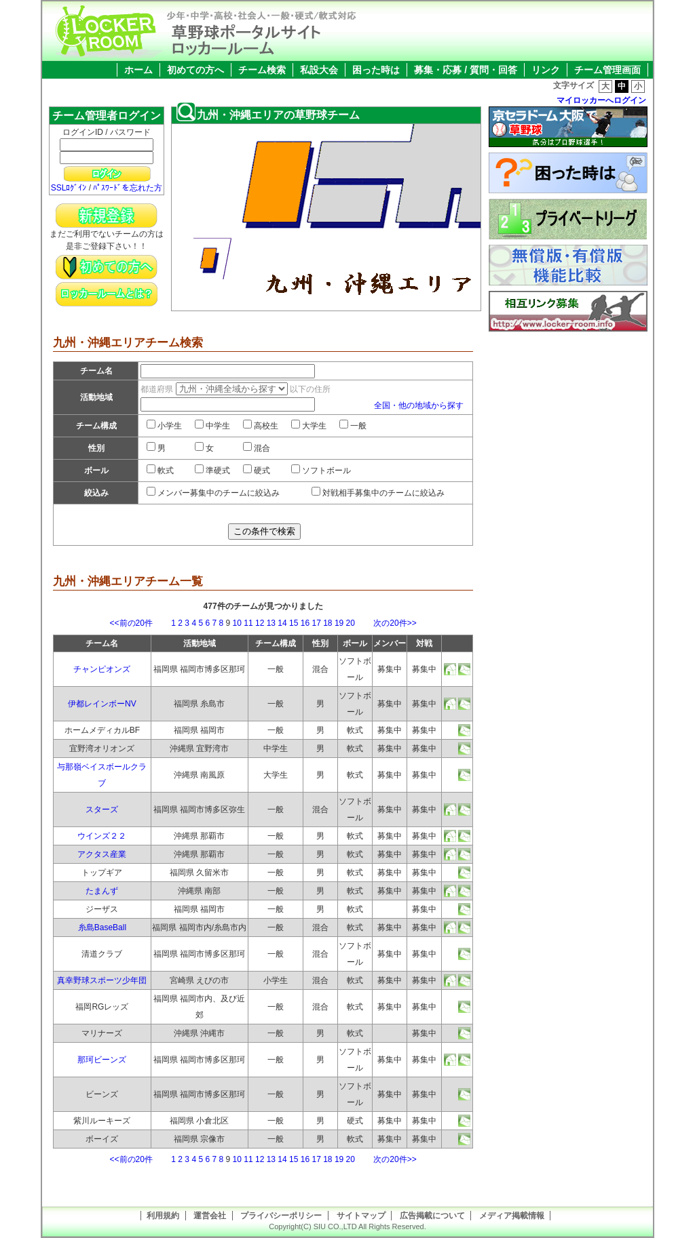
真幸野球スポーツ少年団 (102, 980)
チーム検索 (262, 69)
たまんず (102, 891)
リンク (545, 69)
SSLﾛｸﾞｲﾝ (69, 188)
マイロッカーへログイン (601, 100)
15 (293, 623)
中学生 (212, 426)
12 (259, 623)
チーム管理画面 (607, 69)
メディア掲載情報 (511, 1215)
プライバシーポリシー (281, 1215)
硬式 (256, 470)
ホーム (138, 69)
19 (339, 623)
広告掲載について (432, 1215)
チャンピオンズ (101, 669)
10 (237, 623)
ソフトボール (321, 470)
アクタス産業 (101, 854)
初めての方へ (195, 69)
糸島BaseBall (102, 927)
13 (271, 623)
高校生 (260, 426)
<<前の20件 (139, 623)
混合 (256, 448)
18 (327, 623)
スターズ (102, 809)
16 (305, 623)
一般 (353, 426)
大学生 (308, 426)
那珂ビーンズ (101, 1059)
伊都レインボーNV (102, 703)
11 (248, 623)
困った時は (376, 69)
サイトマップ (361, 1215)
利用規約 (163, 1215)
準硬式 (212, 470)
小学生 (164, 426)
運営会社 (209, 1215)
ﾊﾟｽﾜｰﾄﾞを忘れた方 (127, 188)
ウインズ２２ (101, 836)
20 (350, 623)
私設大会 (319, 69)
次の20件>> (386, 623)
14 (282, 623)
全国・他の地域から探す (419, 405)
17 (316, 623)
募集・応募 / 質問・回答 (465, 69)
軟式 (160, 470)
